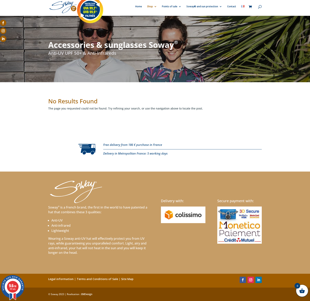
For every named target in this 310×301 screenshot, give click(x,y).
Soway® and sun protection (202, 7)
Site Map (127, 279)
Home (138, 7)
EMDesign (86, 294)
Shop (150, 7)
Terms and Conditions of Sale (97, 279)
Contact (231, 7)
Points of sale (169, 7)
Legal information (61, 279)
